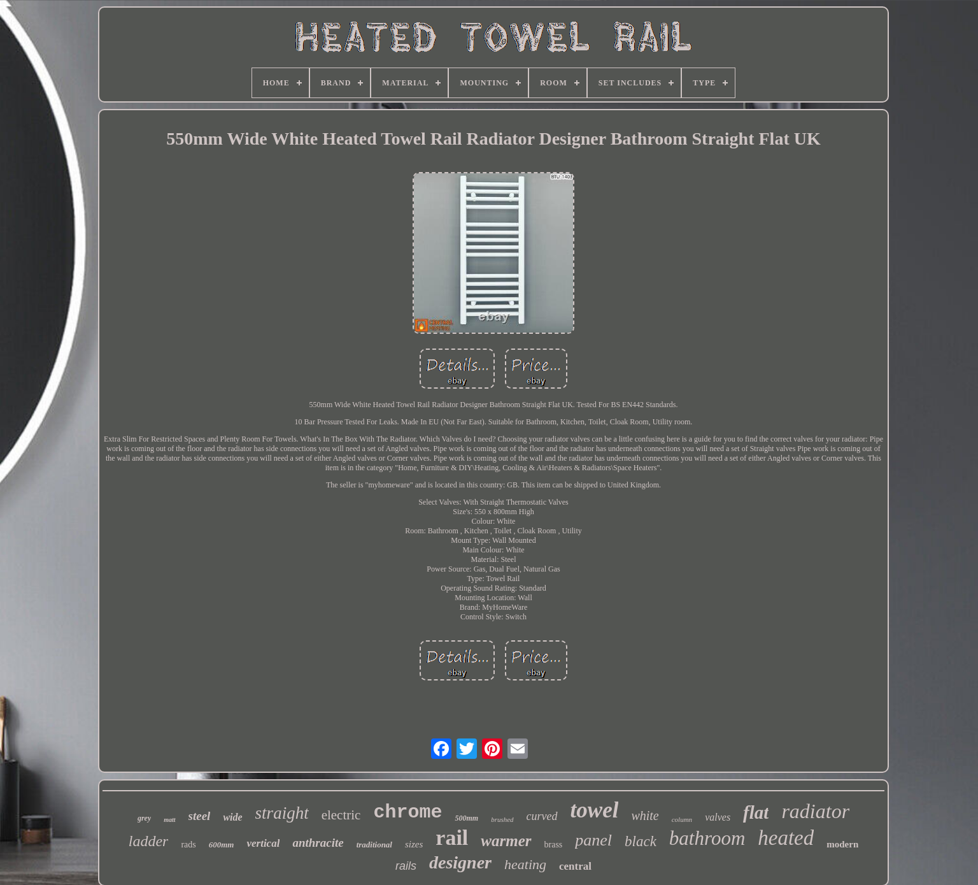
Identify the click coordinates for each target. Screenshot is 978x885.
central (575, 866)
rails (405, 866)
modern (842, 844)
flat (756, 812)
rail (452, 837)
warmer (506, 840)
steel (199, 816)
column (682, 819)
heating (525, 864)
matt (169, 819)
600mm (221, 844)
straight (282, 813)
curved (542, 816)
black (640, 841)
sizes (414, 844)
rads (188, 844)
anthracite (317, 842)
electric (341, 815)
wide (232, 817)
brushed (502, 819)
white (644, 816)
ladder (149, 841)
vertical (263, 843)
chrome (407, 812)
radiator (815, 811)
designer (460, 862)
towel (594, 810)
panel (593, 840)
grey (144, 818)
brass (553, 844)
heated (786, 837)
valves (717, 817)
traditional (374, 844)
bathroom (707, 838)
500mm (466, 818)
